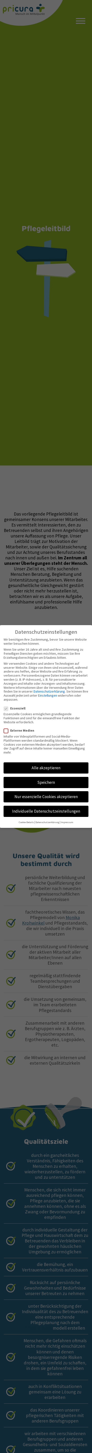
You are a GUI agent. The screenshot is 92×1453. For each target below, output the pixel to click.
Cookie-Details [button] (26, 817)
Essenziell (16, 703)
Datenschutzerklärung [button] (47, 817)
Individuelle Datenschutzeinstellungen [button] (46, 806)
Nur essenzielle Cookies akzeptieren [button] (46, 792)
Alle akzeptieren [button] (46, 763)
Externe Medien (20, 726)
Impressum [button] (67, 817)
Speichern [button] (46, 777)
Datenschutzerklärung (49, 686)
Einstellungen (47, 690)
